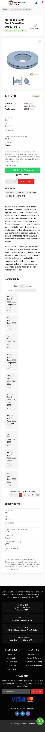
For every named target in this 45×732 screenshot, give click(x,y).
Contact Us (11, 665)
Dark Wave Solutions (27, 724)
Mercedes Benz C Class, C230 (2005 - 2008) (11, 341)
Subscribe (37, 691)
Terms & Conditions (34, 665)
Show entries (22, 286)
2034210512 (10, 193)
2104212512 (20, 196)
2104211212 (20, 193)
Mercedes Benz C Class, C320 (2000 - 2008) (11, 479)
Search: (22, 290)
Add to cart (26, 181)
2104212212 (10, 196)
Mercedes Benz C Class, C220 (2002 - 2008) (11, 323)
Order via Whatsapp (22, 170)
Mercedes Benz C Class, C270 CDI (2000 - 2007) (11, 420)
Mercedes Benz (30, 106)
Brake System (15, 9)
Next (37, 495)
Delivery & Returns (34, 658)
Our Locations (11, 662)
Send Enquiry (22, 175)
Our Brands (11, 658)
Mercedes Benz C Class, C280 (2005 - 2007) (11, 439)
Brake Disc (27, 9)
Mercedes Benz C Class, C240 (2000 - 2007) (11, 381)
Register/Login (33, 654)
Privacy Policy (11, 669)
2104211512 (31, 193)
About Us (11, 654)
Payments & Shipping (33, 662)
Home (5, 9)
